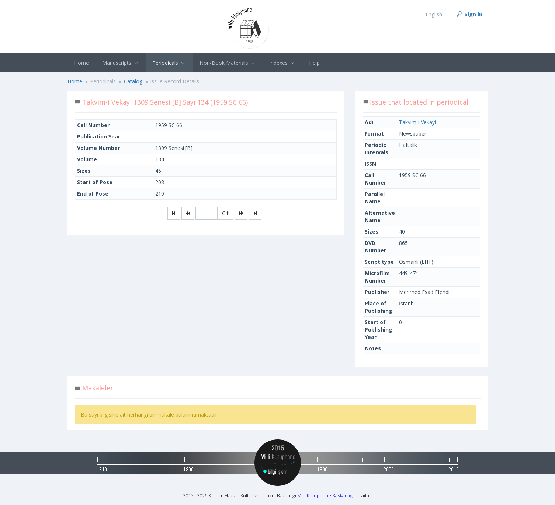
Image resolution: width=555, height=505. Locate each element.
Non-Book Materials (228, 62)
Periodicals (169, 62)
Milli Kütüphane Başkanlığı (325, 495)
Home (81, 62)
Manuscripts (120, 62)
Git (225, 213)
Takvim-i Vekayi (417, 122)
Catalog (133, 81)
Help (314, 62)
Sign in (469, 14)
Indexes (282, 62)
